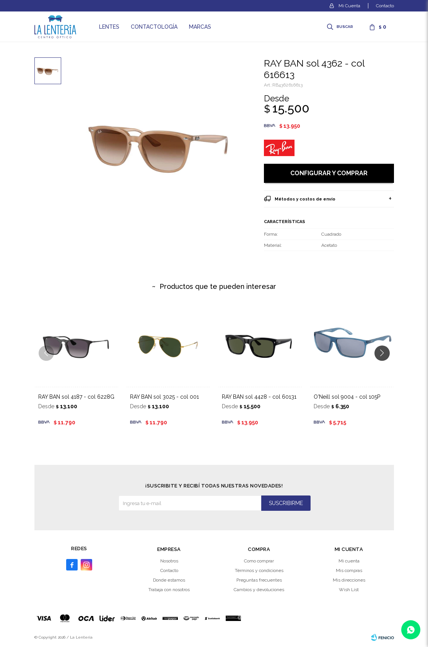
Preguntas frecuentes (259, 580)
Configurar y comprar (329, 173)
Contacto (385, 5)
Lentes (109, 27)
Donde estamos (169, 580)
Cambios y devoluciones (259, 589)
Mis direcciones (349, 580)
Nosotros (169, 561)
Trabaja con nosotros (169, 589)
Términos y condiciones (259, 570)
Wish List (349, 589)
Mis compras (349, 570)
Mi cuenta (349, 561)
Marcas (200, 27)
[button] (385, 368)
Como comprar (259, 561)
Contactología (154, 27)
